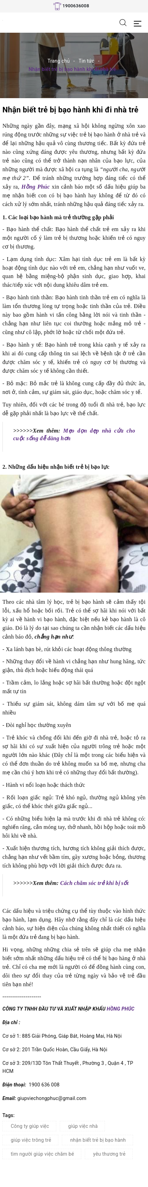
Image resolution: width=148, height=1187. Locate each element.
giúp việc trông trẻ (31, 1140)
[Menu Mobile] (139, 23)
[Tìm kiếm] (123, 22)
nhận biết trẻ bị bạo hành (98, 1140)
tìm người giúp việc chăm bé (42, 1154)
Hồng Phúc (35, 187)
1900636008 (76, 5)
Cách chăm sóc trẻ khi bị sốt (94, 883)
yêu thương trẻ (109, 1154)
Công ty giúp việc (30, 1126)
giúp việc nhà (83, 1126)
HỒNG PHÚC (120, 1009)
